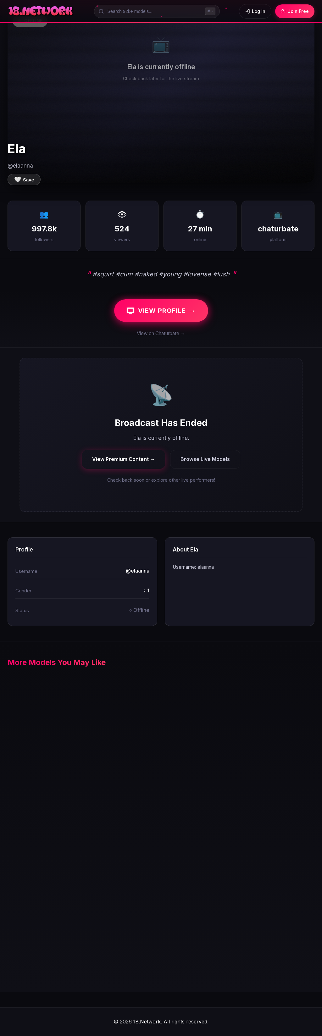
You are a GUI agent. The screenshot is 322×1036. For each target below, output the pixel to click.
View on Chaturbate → (161, 333)
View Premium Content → (123, 459)
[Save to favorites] (24, 179)
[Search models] (157, 11)
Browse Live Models (205, 459)
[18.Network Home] (41, 11)
